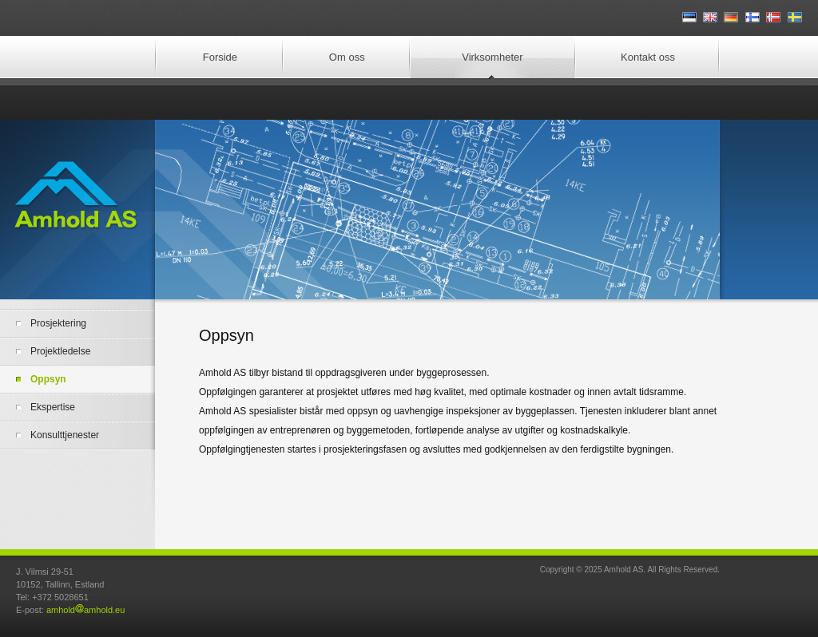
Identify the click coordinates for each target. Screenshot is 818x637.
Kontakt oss (648, 57)
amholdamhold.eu (85, 610)
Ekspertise (52, 407)
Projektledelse (60, 351)
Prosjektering (58, 323)
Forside (220, 57)
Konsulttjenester (64, 435)
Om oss (347, 57)
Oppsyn (48, 379)
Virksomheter (492, 57)
